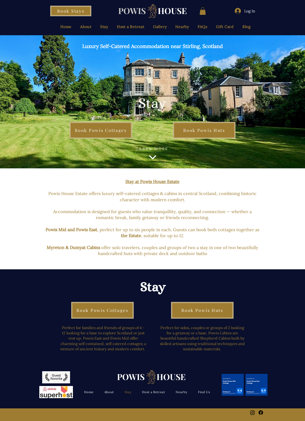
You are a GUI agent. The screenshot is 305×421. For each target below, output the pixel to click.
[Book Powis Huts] (204, 130)
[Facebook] (261, 413)
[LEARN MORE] (152, 154)
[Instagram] (252, 413)
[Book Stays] (70, 11)
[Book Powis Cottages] (101, 130)
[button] (202, 11)
